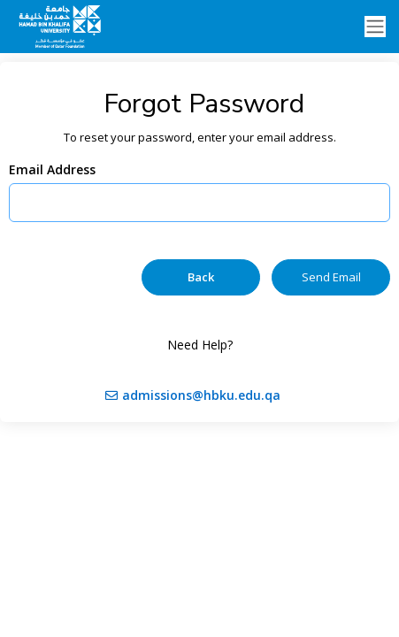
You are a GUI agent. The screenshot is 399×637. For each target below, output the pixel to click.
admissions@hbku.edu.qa (201, 395)
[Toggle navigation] (375, 27)
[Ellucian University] (62, 26)
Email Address (52, 169)
